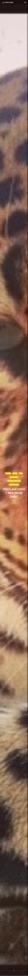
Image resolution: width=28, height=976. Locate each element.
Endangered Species (14, 481)
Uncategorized (13, 484)
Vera (14, 501)
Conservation (14, 477)
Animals (8, 473)
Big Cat (15, 473)
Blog (20, 473)
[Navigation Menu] (25, 2)
